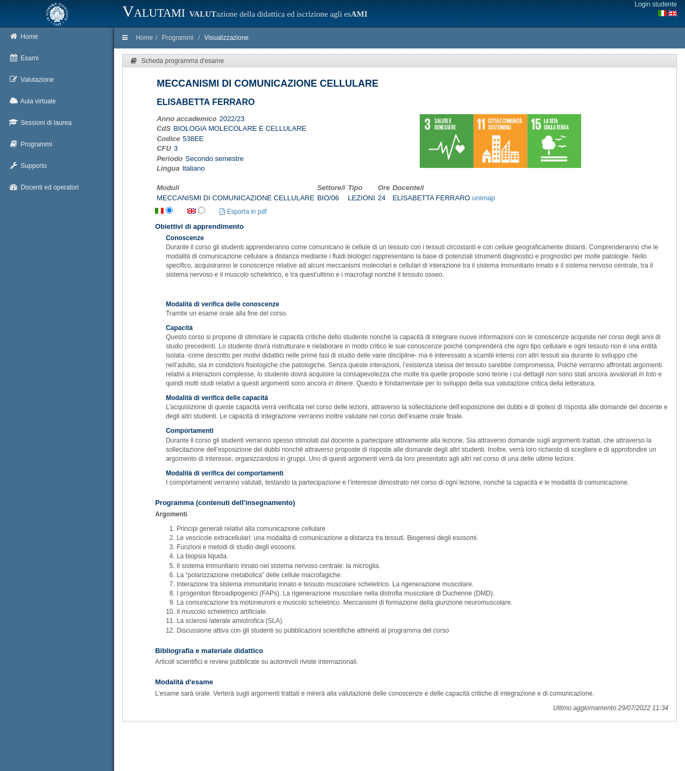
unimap (483, 198)
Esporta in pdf (243, 211)
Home (144, 37)
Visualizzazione (226, 37)
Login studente (655, 4)
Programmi (178, 37)
